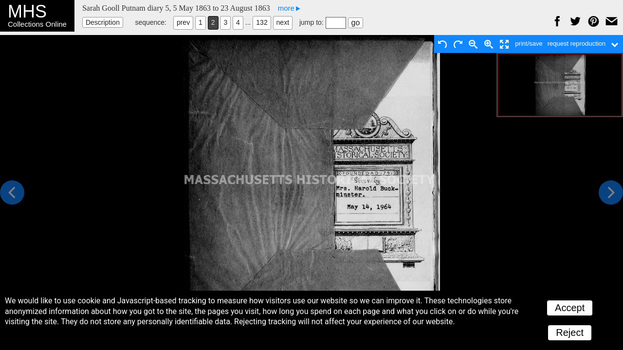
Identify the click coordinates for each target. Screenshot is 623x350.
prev (183, 22)
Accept (570, 307)
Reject (570, 332)
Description (103, 22)
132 (261, 22)
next (282, 22)
